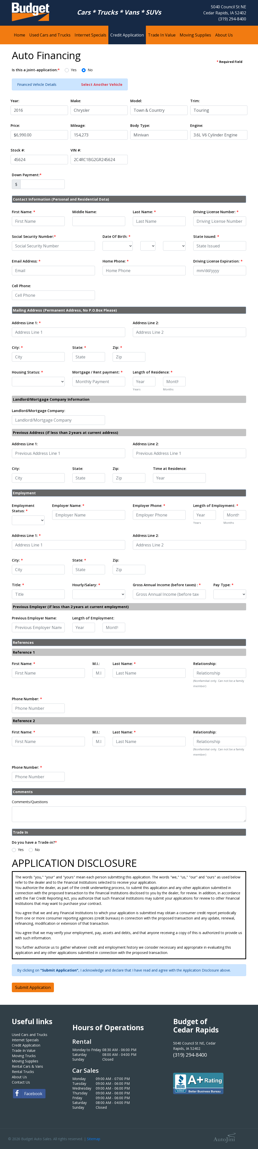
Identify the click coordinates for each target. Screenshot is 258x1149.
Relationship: (204, 663)
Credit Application (26, 1045)
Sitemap (93, 1138)
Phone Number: (27, 698)
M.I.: (96, 663)
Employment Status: (23, 508)
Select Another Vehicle (101, 84)
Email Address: (26, 261)
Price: (15, 125)
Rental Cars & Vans (27, 1066)
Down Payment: (27, 174)
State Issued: (206, 236)
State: (79, 347)
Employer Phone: (149, 505)
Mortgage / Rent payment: (97, 372)
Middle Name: (84, 211)
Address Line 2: (146, 322)
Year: (15, 100)
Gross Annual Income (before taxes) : (167, 584)
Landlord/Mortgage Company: (38, 410)
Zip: (117, 347)
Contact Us (21, 1082)
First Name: (23, 211)
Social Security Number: (34, 236)
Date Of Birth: (117, 236)
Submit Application (33, 987)
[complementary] (243, 1134)
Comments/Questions (30, 801)
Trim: (195, 100)
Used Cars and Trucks (29, 1034)
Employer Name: (68, 505)
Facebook (27, 1093)
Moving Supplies (25, 1061)
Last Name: (144, 211)
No (90, 69)
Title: (18, 584)
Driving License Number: (216, 211)
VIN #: (76, 150)
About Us (19, 1076)
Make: (76, 100)
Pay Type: (223, 584)
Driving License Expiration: (218, 261)
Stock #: (18, 150)
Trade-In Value (24, 1050)
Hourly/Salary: (86, 584)
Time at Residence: (169, 468)
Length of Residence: (153, 372)
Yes (74, 69)
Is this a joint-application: (36, 69)
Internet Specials (25, 1039)
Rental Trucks (23, 1071)
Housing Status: (27, 372)
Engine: (196, 125)
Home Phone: (116, 261)
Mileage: (78, 125)
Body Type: (140, 125)
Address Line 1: (26, 322)
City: (17, 347)
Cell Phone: (21, 285)
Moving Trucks (24, 1055)
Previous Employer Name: (34, 618)
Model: (136, 100)
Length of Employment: (215, 505)
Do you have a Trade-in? (34, 842)
